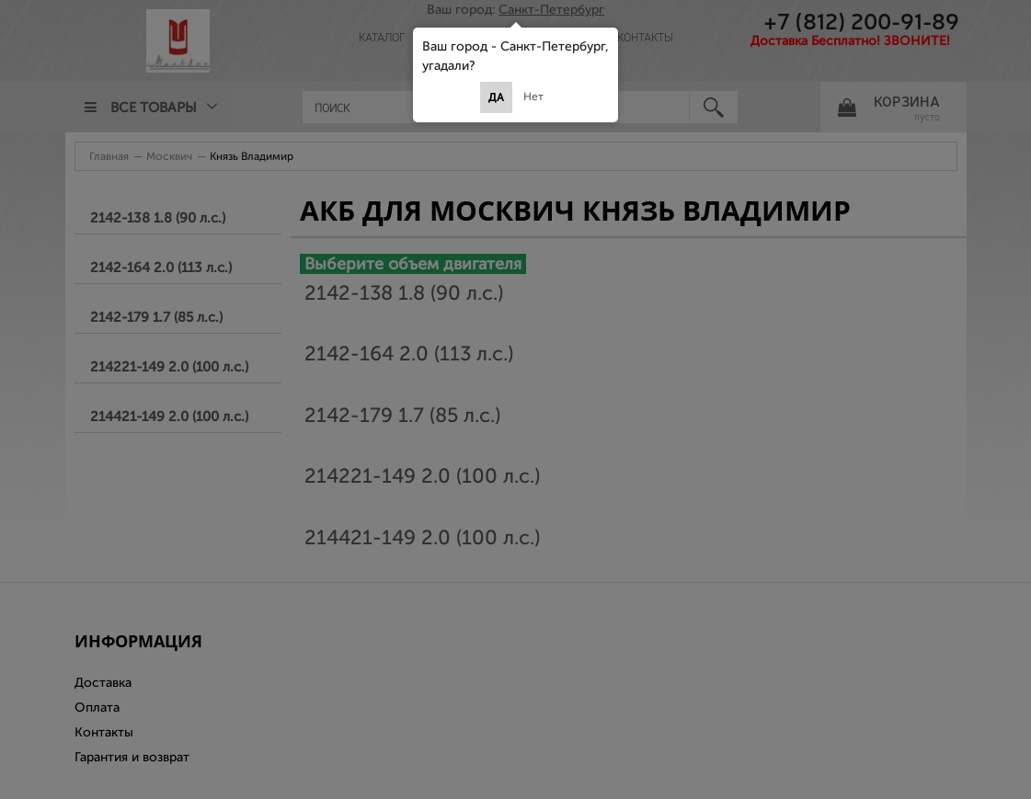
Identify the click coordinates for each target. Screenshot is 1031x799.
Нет (533, 96)
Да (496, 97)
